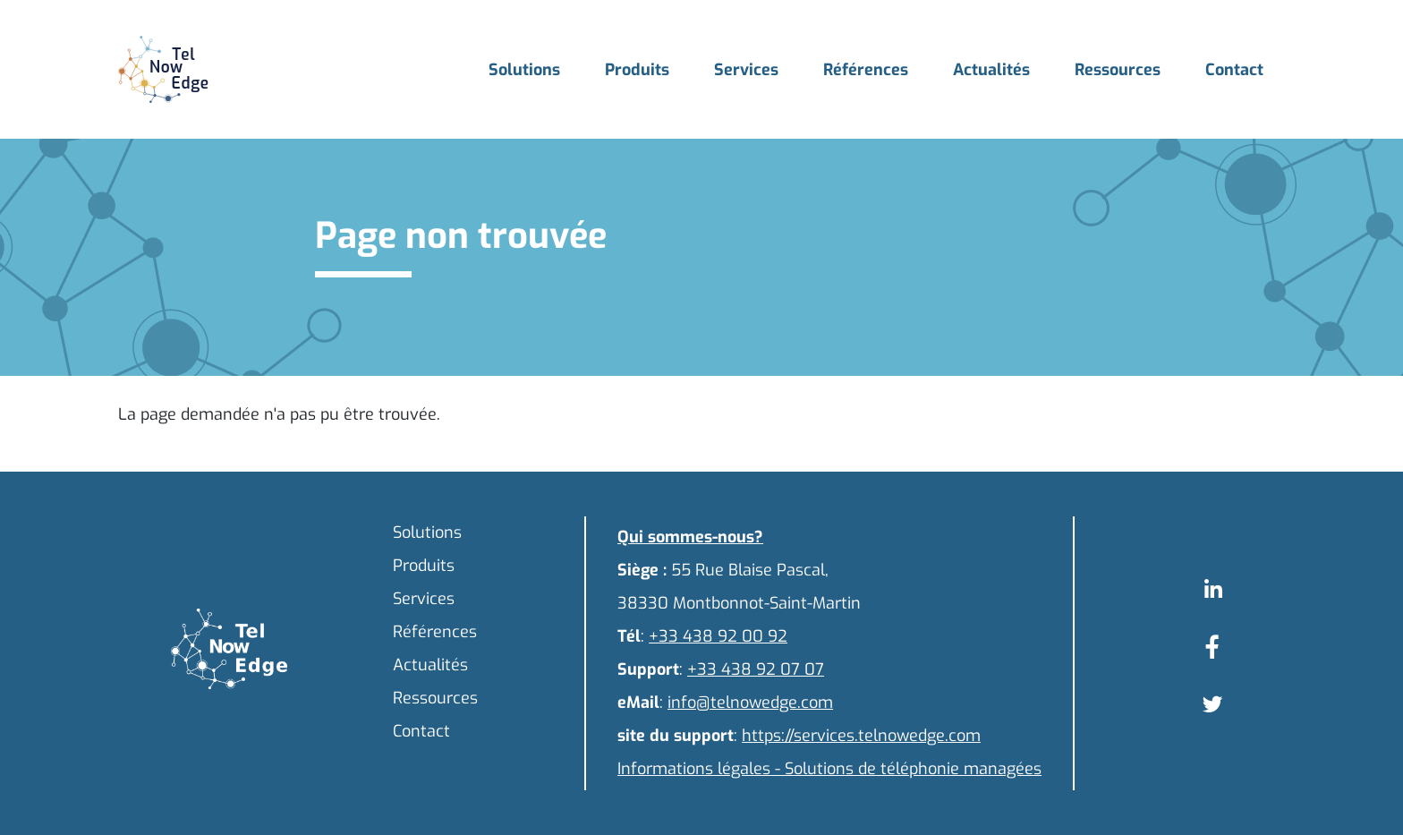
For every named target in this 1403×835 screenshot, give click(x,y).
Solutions (524, 70)
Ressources (1118, 70)
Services (746, 70)
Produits (637, 70)
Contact (1234, 70)
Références (865, 70)
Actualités (991, 70)
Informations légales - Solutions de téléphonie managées (829, 769)
